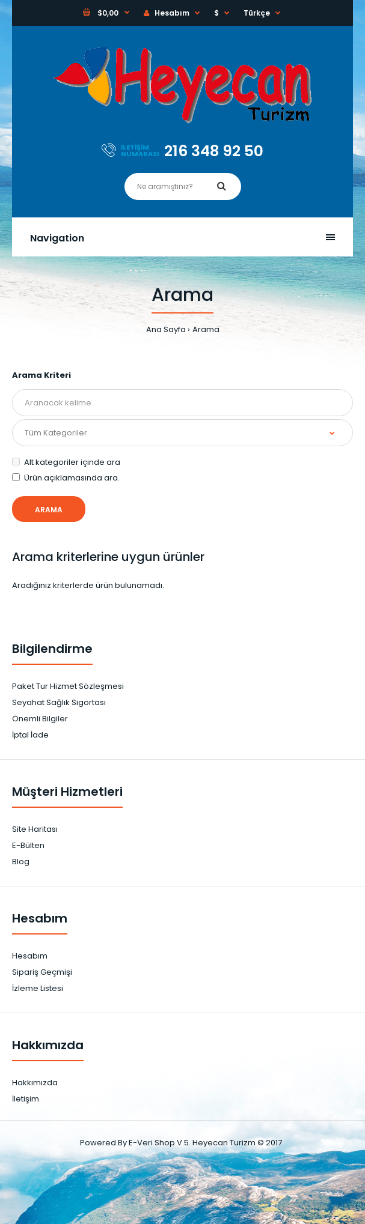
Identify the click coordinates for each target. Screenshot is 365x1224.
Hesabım (166, 13)
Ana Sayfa (166, 329)
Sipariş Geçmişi (42, 972)
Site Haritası (35, 829)
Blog (20, 861)
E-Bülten (28, 845)
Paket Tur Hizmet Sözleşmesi (68, 686)
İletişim (25, 1098)
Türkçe (257, 13)
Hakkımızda (35, 1082)
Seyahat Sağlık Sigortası (59, 702)
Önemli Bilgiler (40, 718)
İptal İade (30, 735)
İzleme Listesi (37, 988)
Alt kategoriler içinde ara (66, 462)
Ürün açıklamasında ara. (66, 477)
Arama (205, 329)
